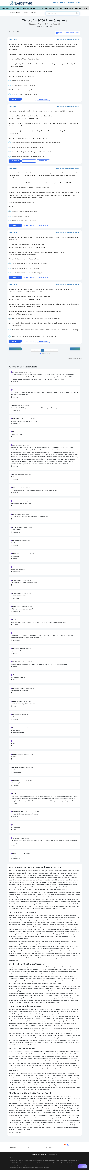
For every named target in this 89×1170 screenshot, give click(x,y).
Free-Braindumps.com (40, 1154)
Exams (18, 13)
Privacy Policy (49, 1147)
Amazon (84, 8)
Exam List (63, 2)
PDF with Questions (67, 32)
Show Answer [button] (15, 99)
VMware (51, 8)
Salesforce (77, 8)
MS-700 (32, 13)
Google (66, 8)
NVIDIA (71, 8)
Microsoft (45, 8)
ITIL (34, 8)
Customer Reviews (32, 1145)
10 (53, 350)
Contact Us (12, 1145)
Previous (15, 349)
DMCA (29, 1147)
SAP (61, 8)
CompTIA (8, 8)
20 (56, 350)
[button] (44, 39)
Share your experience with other (75, 358)
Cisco (3, 8)
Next (75, 349)
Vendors (55, 2)
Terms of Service (49, 1145)
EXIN (24, 8)
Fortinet (29, 8)
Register (71, 2)
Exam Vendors (13, 1147)
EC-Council (19, 8)
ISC (14, 8)
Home (13, 13)
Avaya (57, 8)
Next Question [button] (43, 99)
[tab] (44, 39)
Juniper (39, 8)
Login (78, 2)
